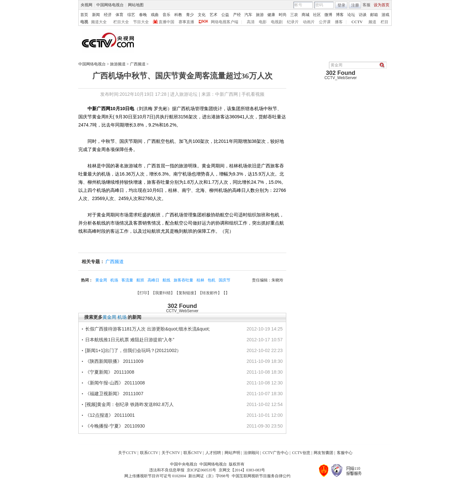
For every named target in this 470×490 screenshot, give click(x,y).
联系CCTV (149, 452)
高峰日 (153, 280)
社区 (317, 14)
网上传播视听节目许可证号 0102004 (155, 476)
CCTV (357, 22)
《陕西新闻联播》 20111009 (114, 361)
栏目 (384, 22)
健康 (271, 14)
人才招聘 (213, 452)
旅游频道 (118, 64)
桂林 (200, 280)
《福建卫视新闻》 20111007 (114, 393)
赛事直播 (186, 22)
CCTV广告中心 (275, 452)
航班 (140, 280)
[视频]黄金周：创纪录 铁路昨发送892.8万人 (129, 404)
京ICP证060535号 (201, 470)
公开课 (325, 22)
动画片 (309, 22)
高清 (251, 22)
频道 (372, 22)
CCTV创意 (301, 452)
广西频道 (138, 64)
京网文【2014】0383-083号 (242, 470)
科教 (178, 14)
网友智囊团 (323, 452)
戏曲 (155, 14)
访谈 (363, 14)
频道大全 (99, 22)
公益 (225, 14)
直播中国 (166, 22)
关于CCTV (127, 452)
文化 (202, 14)
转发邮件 (210, 293)
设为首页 (381, 5)
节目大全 (141, 22)
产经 (237, 14)
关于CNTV (171, 452)
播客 (339, 22)
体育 (119, 14)
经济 (108, 14)
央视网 (86, 5)
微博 (328, 14)
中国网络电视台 (110, 5)
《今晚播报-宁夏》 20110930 (115, 426)
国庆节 (224, 280)
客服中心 (344, 452)
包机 (211, 280)
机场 (114, 280)
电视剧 (277, 22)
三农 (294, 14)
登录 (341, 5)
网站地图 (136, 5)
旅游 (260, 14)
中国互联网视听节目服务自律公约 (261, 476)
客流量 (127, 280)
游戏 (385, 14)
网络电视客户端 (224, 22)
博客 (340, 14)
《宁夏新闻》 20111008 (109, 372)
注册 (355, 5)
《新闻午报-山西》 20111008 (115, 382)
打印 (143, 293)
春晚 (143, 14)
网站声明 (232, 452)
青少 (190, 14)
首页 (84, 14)
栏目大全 (121, 22)
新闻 (96, 14)
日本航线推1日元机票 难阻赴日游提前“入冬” (129, 339)
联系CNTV (192, 452)
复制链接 (186, 293)
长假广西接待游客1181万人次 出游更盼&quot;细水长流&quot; (147, 328)
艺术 (213, 14)
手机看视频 (253, 94)
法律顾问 (251, 452)
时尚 (283, 14)
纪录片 (293, 22)
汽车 (248, 14)
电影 (263, 22)
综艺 (131, 14)
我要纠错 (163, 293)
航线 (166, 280)
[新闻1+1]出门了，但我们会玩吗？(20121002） (133, 350)
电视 (84, 22)
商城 (305, 14)
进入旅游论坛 (183, 94)
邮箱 (374, 14)
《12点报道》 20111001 (110, 415)
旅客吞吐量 (183, 280)
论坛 (351, 14)
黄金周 (101, 280)
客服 (366, 5)
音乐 (166, 14)
